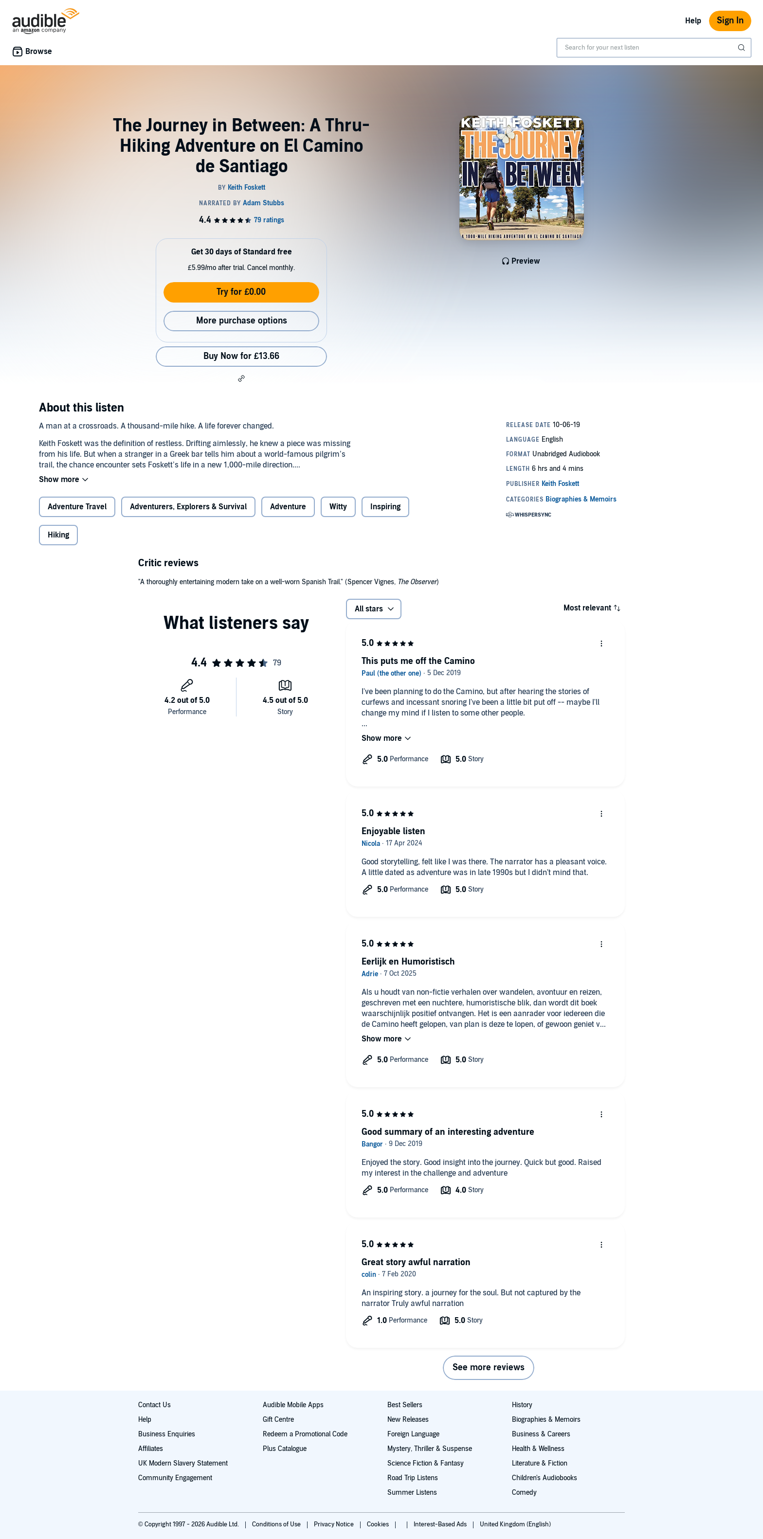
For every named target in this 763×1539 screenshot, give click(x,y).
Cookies (378, 1524)
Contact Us (154, 1405)
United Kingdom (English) (515, 1524)
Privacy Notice (334, 1524)
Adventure (288, 507)
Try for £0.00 (241, 292)
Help (693, 21)
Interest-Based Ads (441, 1524)
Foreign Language (413, 1434)
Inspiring (385, 507)
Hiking (58, 535)
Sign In (730, 21)
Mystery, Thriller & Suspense (429, 1449)
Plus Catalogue (285, 1449)
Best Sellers (404, 1405)
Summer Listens (412, 1492)
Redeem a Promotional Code (305, 1434)
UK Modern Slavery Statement (183, 1463)
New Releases (408, 1419)
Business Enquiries (166, 1434)
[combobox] (654, 47)
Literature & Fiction (539, 1463)
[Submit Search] (742, 47)
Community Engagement (175, 1478)
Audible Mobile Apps (293, 1405)
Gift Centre (278, 1419)
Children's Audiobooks (544, 1478)
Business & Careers (541, 1434)
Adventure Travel (77, 507)
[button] (241, 378)
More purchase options (241, 321)
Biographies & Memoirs (546, 1419)
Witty (338, 507)
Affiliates (150, 1449)
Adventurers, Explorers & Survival (188, 507)
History (522, 1405)
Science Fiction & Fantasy (425, 1463)
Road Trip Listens (412, 1478)
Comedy (524, 1492)
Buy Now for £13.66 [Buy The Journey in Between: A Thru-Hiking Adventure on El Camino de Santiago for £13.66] (241, 356)
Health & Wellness (538, 1449)
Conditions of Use (277, 1524)
